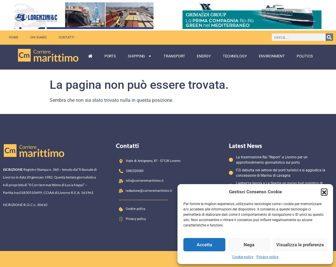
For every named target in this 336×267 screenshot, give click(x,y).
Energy (204, 56)
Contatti (66, 37)
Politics (305, 56)
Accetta (204, 244)
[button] (324, 192)
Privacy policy (267, 257)
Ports (110, 56)
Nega (249, 244)
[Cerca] (329, 37)
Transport (174, 56)
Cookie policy (242, 257)
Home (13, 37)
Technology (235, 56)
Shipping (140, 56)
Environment (272, 56)
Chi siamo (38, 37)
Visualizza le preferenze (300, 244)
